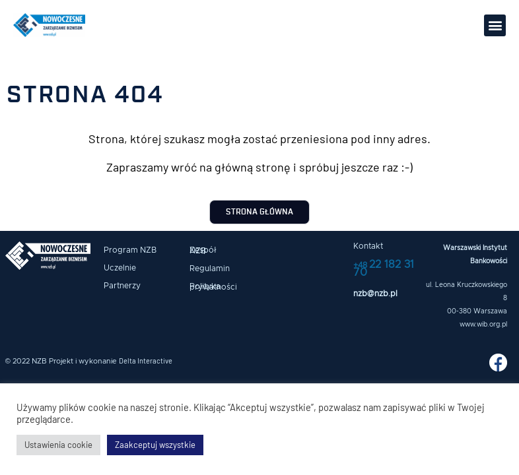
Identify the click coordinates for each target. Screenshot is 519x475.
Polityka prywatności (213, 286)
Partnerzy (122, 286)
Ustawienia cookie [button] (58, 444)
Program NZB (130, 250)
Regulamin (210, 268)
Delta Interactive (145, 360)
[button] (495, 25)
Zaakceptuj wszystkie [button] (155, 444)
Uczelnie (120, 268)
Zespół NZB (203, 250)
